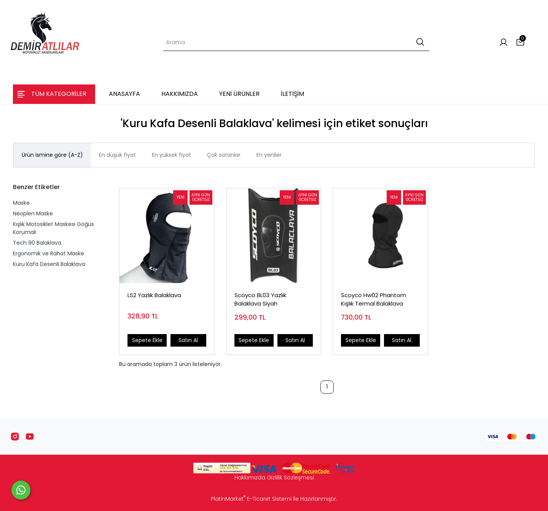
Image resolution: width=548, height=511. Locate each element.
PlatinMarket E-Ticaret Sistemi (251, 499)
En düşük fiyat (117, 155)
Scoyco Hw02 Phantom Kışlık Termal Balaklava (373, 299)
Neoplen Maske (33, 213)
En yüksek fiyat (171, 155)
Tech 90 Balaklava (37, 243)
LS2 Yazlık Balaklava (154, 295)
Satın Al (188, 340)
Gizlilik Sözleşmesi (290, 477)
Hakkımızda (249, 477)
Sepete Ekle (147, 340)
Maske (21, 203)
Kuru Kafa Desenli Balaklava (49, 264)
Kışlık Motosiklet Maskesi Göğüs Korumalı (53, 228)
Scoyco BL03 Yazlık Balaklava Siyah (260, 299)
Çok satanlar (224, 155)
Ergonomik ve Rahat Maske (48, 253)
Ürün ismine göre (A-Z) (52, 155)
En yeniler (269, 155)
